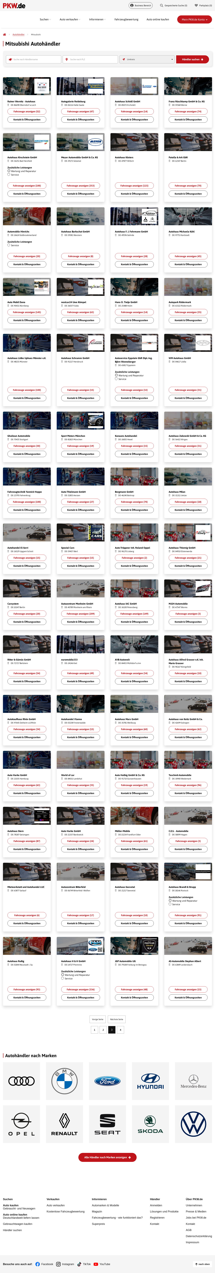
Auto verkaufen (56, 1205)
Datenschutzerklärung (199, 1236)
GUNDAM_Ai (13, 149)
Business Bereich (140, 5)
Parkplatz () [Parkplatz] (203, 5)
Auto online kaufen (158, 19)
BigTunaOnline (68, 93)
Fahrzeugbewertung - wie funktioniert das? (117, 1217)
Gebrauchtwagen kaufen (17, 1223)
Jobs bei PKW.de (196, 1217)
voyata (118, 483)
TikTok (87, 1264)
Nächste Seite (116, 1019)
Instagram (68, 1264)
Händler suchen (190, 59)
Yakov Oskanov (14, 223)
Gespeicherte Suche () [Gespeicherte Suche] (173, 5)
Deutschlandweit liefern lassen (21, 1216)
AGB (189, 1229)
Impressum (192, 1242)
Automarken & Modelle (105, 1205)
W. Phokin (119, 93)
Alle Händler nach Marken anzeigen (105, 1157)
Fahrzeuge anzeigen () (27, 111)
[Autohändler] (18, 34)
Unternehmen (194, 1205)
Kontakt (154, 1223)
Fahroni (11, 93)
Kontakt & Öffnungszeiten (26, 119)
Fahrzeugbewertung (126, 19)
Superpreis (98, 1223)
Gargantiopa (13, 539)
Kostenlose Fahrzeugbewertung (66, 1211)
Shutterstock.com (22, 93)
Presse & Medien (196, 1211)
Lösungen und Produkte (164, 1211)
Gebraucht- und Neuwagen (21, 1207)
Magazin (97, 1211)
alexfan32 (120, 149)
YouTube (105, 1264)
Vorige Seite (97, 1019)
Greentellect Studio (177, 223)
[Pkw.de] (4, 34)
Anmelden (156, 1205)
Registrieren (157, 1217)
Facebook (47, 1264)
